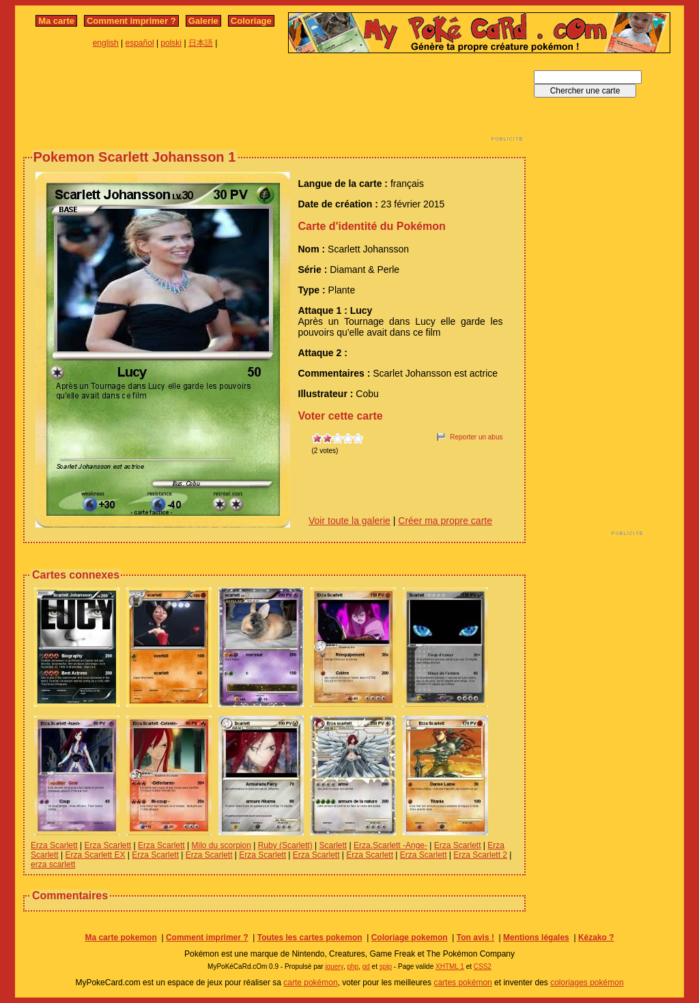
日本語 (200, 43)
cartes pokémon (462, 982)
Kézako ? (596, 937)
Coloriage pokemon (409, 937)
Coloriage (251, 21)
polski (171, 43)
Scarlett (333, 845)
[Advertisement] (274, 101)
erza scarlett (53, 864)
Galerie (203, 21)
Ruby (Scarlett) (285, 845)
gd (366, 966)
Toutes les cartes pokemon (309, 937)
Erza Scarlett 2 (480, 855)
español (140, 43)
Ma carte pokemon (120, 937)
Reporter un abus (476, 437)
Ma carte (56, 21)
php (352, 966)
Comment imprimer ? (131, 21)
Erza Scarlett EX (95, 855)
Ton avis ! (475, 937)
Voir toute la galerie (349, 520)
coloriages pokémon (586, 982)
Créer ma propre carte (445, 520)
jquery (334, 966)
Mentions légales (536, 937)
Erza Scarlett (54, 845)
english (106, 43)
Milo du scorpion (221, 845)
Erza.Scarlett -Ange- (390, 845)
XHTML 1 (450, 966)
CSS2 (482, 966)
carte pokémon (310, 982)
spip (386, 966)
